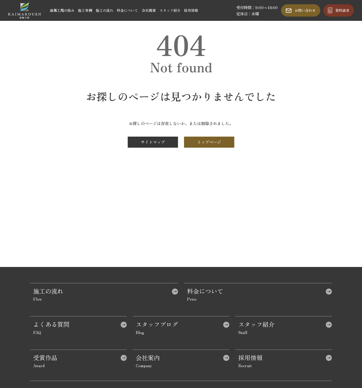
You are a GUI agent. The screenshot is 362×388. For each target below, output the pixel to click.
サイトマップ (153, 142)
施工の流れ (104, 10)
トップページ (209, 142)
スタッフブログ (157, 324)
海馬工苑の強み (62, 10)
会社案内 (148, 357)
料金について (127, 10)
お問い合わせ (305, 10)
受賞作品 (45, 357)
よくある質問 (51, 324)
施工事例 (85, 10)
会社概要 (149, 10)
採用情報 (191, 10)
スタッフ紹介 (169, 10)
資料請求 (342, 10)
